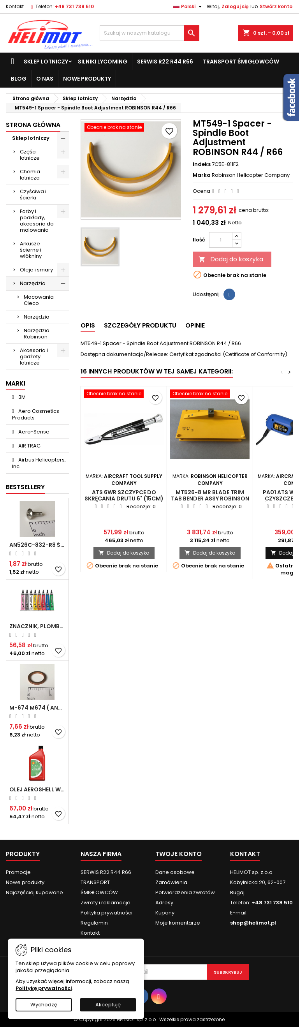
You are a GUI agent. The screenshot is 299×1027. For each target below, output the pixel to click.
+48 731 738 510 (74, 6)
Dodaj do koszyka (231, 259)
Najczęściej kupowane (34, 892)
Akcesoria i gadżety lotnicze (34, 356)
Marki (15, 383)
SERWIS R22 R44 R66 (165, 61)
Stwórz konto (276, 6)
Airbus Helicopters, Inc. (39, 463)
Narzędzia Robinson (36, 333)
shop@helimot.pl (253, 923)
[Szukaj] (149, 33)
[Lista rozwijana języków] (188, 6)
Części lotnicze (30, 155)
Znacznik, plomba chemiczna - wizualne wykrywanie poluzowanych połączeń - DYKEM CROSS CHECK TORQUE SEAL (37, 626)
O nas (44, 79)
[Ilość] (220, 240)
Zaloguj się (235, 6)
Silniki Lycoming (102, 61)
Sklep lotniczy (46, 61)
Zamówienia (171, 882)
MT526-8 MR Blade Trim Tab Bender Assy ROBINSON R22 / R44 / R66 (210, 498)
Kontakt (15, 6)
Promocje (18, 872)
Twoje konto (178, 853)
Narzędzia (33, 283)
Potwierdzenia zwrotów (185, 892)
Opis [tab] (88, 325)
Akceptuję (108, 1004)
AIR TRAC (28, 445)
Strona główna (33, 124)
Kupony (164, 912)
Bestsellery (25, 487)
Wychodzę (43, 1004)
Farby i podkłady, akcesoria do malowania (37, 221)
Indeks (202, 164)
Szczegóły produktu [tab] (140, 325)
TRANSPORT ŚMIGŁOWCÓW (241, 61)
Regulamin (94, 923)
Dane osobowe (175, 872)
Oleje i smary (36, 269)
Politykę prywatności (44, 988)
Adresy (164, 902)
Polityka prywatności (106, 912)
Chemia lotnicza (30, 174)
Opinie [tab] (195, 325)
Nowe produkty (87, 79)
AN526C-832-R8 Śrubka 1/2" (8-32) (37, 545)
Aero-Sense (33, 431)
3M (21, 397)
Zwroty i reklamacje (105, 902)
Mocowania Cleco (39, 300)
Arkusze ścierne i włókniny (31, 250)
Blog (18, 79)
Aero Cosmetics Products (35, 414)
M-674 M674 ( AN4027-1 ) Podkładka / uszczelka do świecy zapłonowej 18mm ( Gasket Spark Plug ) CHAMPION (37, 708)
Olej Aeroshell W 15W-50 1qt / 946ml (37, 789)
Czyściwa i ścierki (33, 194)
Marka (202, 175)
